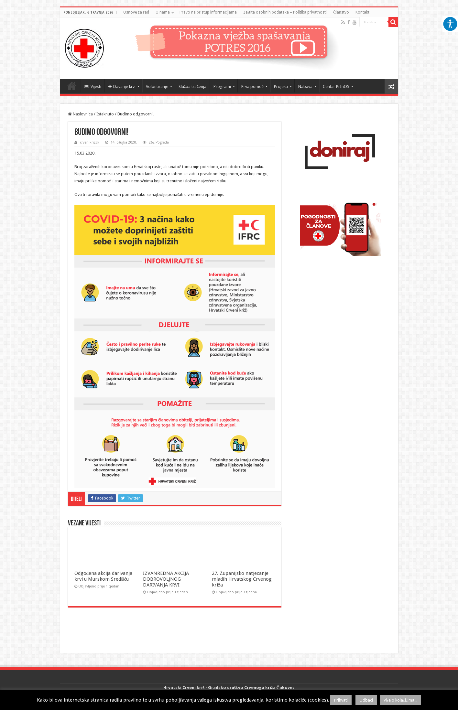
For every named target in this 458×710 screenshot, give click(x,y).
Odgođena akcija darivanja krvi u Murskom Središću (103, 576)
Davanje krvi (122, 86)
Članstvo (341, 12)
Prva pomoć (252, 86)
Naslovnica (71, 85)
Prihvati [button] (341, 700)
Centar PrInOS (336, 86)
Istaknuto (105, 114)
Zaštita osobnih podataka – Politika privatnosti (285, 12)
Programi (222, 86)
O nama (163, 12)
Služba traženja (193, 86)
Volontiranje (157, 86)
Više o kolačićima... (401, 700)
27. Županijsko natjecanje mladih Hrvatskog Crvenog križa (242, 579)
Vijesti (92, 86)
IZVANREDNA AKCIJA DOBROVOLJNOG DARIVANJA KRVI (166, 579)
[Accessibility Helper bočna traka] (450, 24)
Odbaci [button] (366, 700)
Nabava (305, 86)
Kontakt (362, 12)
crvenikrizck (89, 142)
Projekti (281, 86)
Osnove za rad (136, 12)
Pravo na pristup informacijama (208, 12)
